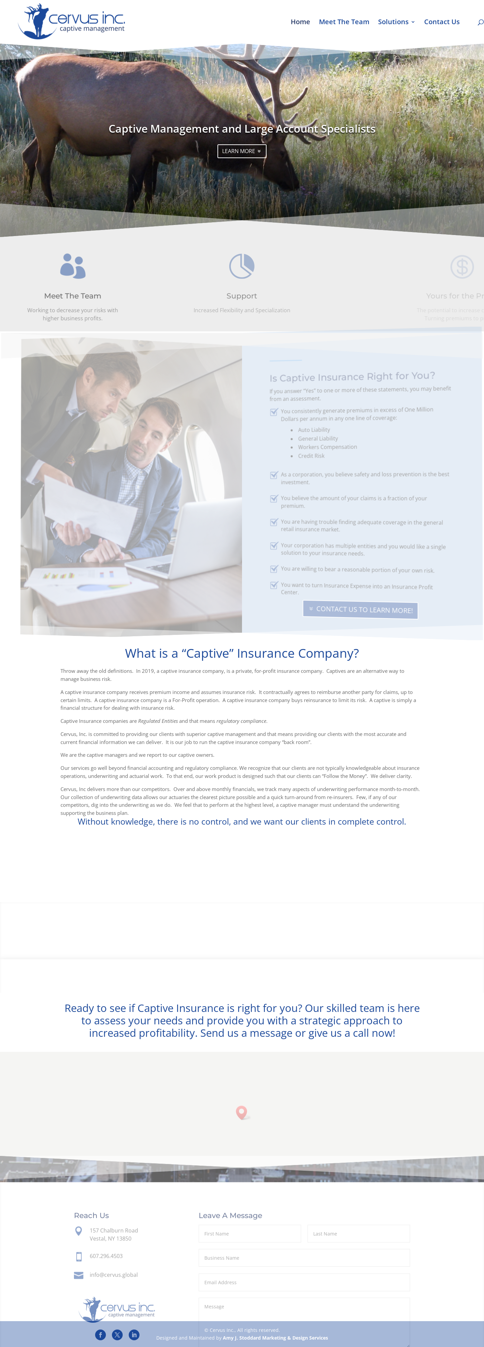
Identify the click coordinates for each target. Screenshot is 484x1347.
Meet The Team (344, 22)
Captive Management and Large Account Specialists (241, 135)
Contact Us (442, 22)
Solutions (393, 22)
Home (300, 22)
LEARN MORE (238, 157)
